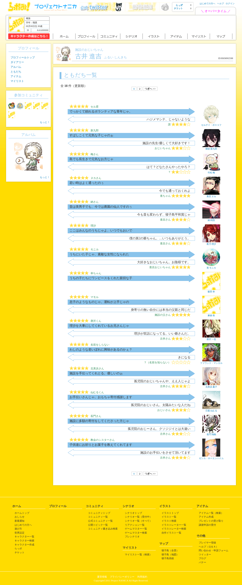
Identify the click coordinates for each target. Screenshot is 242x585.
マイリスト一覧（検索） (138, 554)
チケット (19, 552)
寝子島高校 (168, 558)
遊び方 (18, 528)
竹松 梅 (211, 171)
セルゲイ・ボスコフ (211, 123)
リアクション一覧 (135, 524)
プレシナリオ (132, 536)
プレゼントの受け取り (211, 520)
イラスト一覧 (169, 516)
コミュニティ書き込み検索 (103, 528)
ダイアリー (17, 62)
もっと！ (45, 122)
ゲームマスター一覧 (136, 528)
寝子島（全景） (170, 550)
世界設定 (19, 532)
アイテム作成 (206, 516)
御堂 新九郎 (211, 147)
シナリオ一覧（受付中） (138, 516)
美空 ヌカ (211, 195)
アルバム (16, 66)
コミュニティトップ (99, 513)
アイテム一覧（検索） (211, 513)
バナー (202, 562)
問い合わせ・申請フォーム (213, 550)
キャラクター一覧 (24, 536)
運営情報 (102, 576)
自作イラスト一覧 (171, 532)
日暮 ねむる (211, 409)
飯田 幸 (211, 290)
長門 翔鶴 (211, 433)
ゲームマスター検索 (136, 532)
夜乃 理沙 (211, 242)
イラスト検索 (169, 520)
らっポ (18, 548)
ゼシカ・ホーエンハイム (211, 457)
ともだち (16, 71)
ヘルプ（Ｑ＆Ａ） (208, 546)
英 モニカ (211, 266)
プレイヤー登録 (207, 542)
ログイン (230, 3)
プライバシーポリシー (122, 576)
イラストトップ (170, 513)
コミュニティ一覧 (98, 516)
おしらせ (19, 516)
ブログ (202, 558)
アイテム (16, 76)
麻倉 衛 (211, 314)
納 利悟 (211, 218)
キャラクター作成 (24, 544)
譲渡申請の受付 (207, 524)
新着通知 (19, 520)
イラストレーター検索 (174, 528)
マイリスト (17, 81)
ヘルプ (220, 3)
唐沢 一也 (211, 338)
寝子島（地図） (170, 554)
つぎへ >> (150, 88)
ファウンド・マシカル (211, 361)
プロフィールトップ (23, 57)
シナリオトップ (133, 513)
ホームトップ (22, 513)
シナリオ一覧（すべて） (138, 520)
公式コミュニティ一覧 (100, 520)
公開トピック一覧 (98, 524)
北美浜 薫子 (211, 385)
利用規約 (142, 576)
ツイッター (205, 554)
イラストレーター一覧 (174, 524)
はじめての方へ (207, 3)
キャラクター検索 (24, 540)
